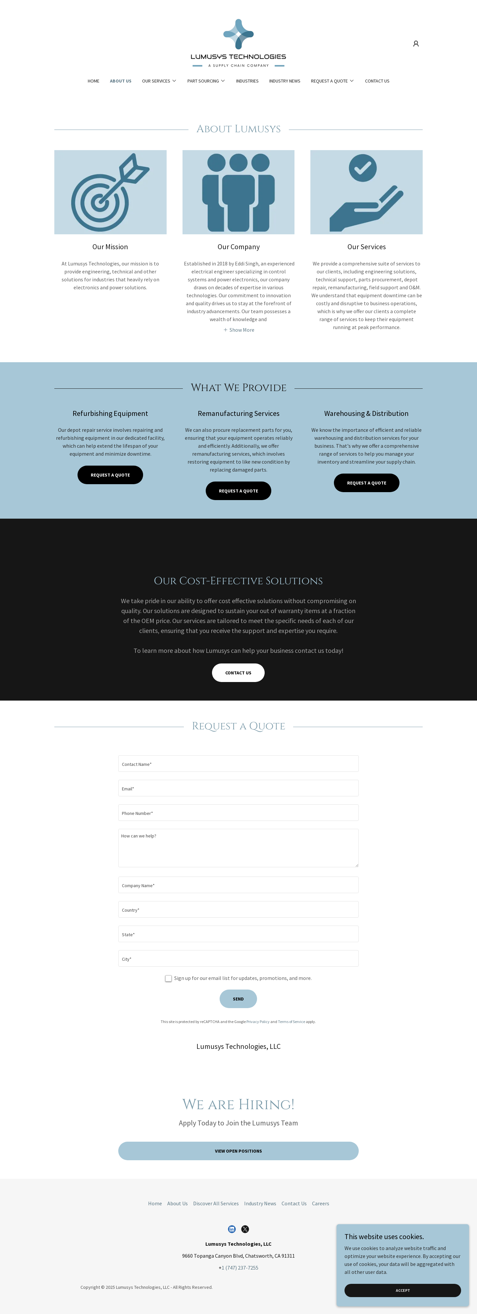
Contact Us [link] (377, 81)
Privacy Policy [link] (258, 1021)
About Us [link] (121, 81)
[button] (416, 43)
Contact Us (238, 673)
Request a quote (110, 475)
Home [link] (93, 81)
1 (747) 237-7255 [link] (240, 1267)
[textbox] (238, 763)
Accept (403, 1290)
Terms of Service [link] (291, 1021)
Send (238, 999)
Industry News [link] (284, 81)
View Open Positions (238, 1151)
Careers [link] (320, 1203)
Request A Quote (366, 483)
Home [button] (155, 1203)
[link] (238, 43)
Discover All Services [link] (216, 1203)
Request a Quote (238, 491)
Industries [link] (247, 81)
